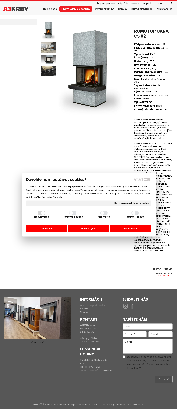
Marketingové (135, 216)
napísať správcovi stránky (76, 404)
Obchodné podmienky (92, 305)
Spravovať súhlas (136, 404)
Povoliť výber (88, 228)
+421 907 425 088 (89, 341)
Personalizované (73, 216)
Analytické (104, 216)
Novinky (84, 312)
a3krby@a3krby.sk (90, 338)
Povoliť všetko (130, 228)
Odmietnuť (46, 228)
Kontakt (84, 308)
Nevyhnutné (41, 216)
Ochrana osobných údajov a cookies (131, 203)
